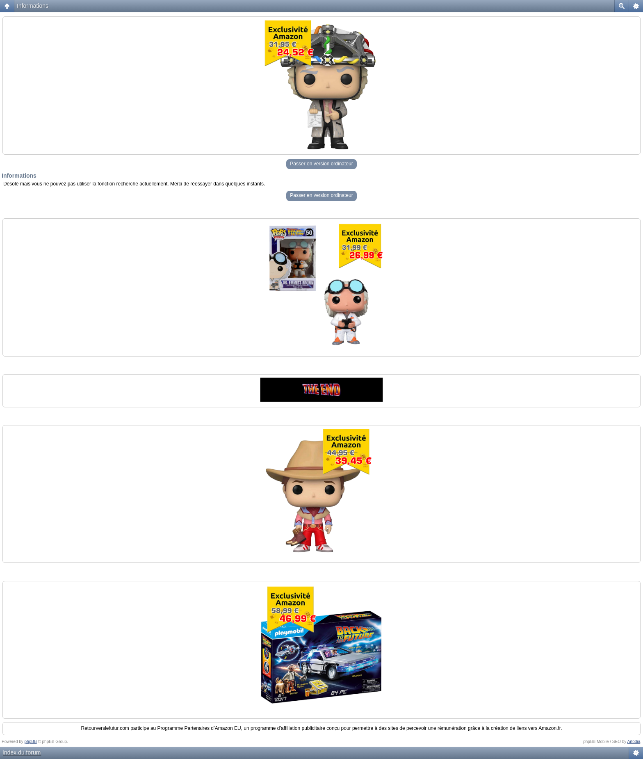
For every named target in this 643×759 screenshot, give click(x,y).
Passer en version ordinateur (321, 164)
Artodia (634, 741)
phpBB (31, 741)
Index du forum (21, 752)
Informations (32, 5)
